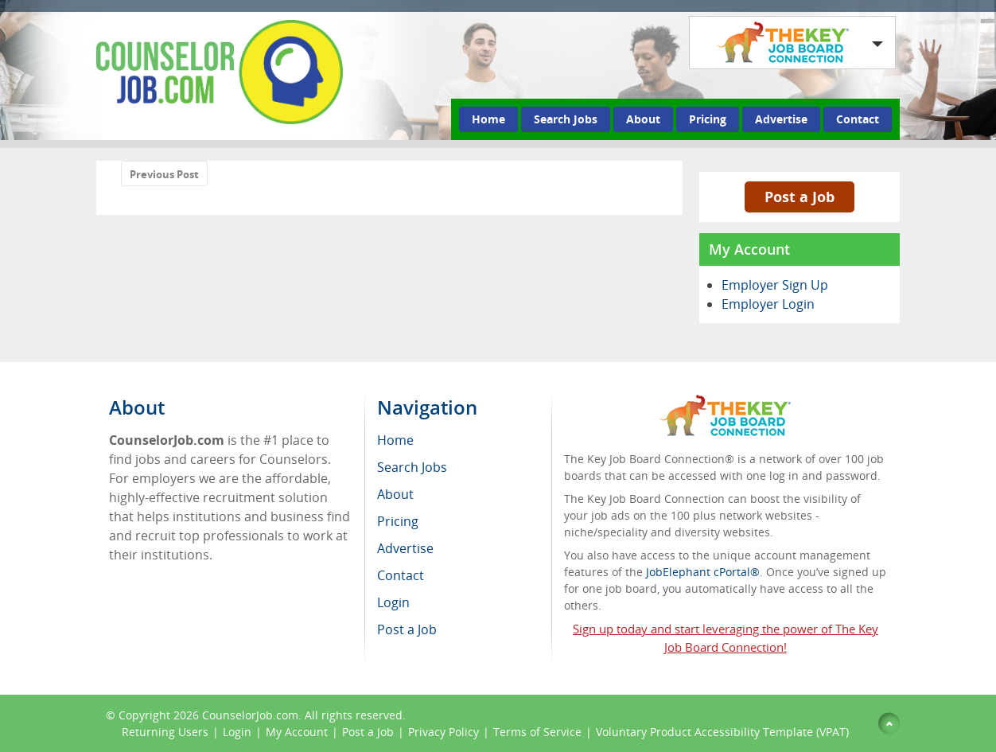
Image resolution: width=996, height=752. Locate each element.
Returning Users (165, 731)
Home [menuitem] (395, 440)
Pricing (707, 119)
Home (488, 119)
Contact (857, 119)
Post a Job (800, 196)
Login (237, 731)
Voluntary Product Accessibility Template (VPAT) (722, 731)
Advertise (781, 119)
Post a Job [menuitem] (407, 629)
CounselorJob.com (250, 715)
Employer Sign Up (775, 285)
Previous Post (164, 174)
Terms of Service (537, 731)
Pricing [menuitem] (397, 521)
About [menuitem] (395, 494)
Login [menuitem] (393, 602)
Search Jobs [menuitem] (412, 467)
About (643, 119)
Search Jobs (565, 119)
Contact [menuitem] (400, 575)
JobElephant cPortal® (703, 571)
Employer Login (768, 304)
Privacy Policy (443, 731)
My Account (297, 731)
